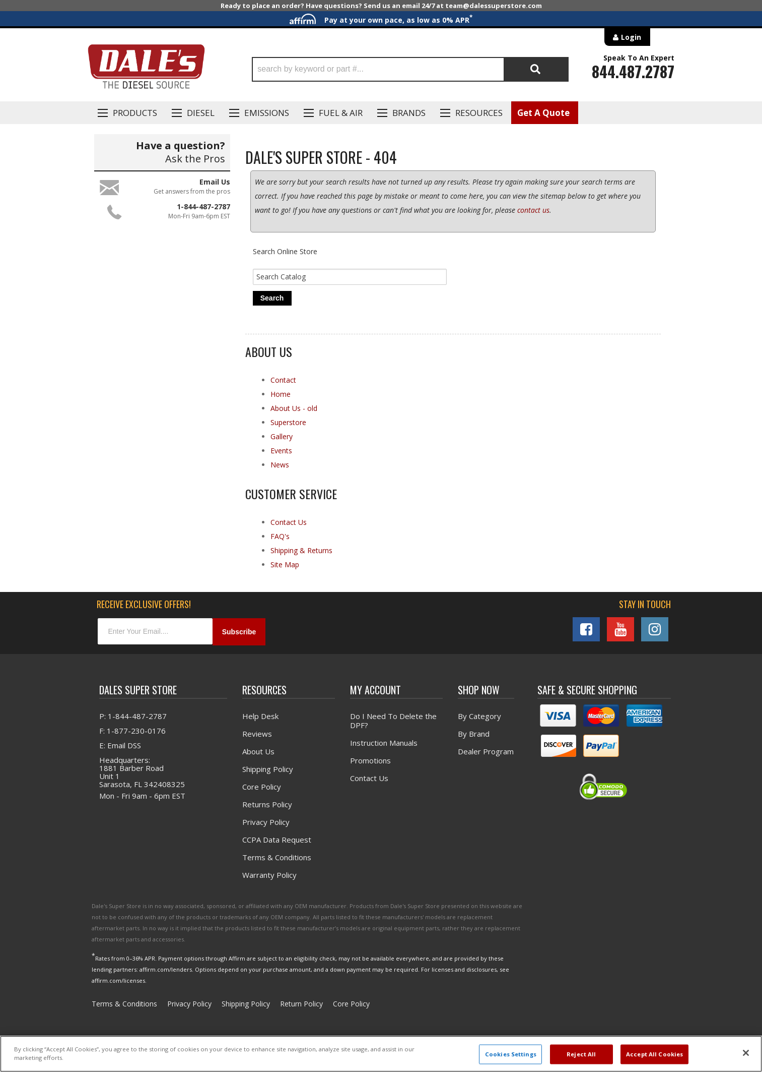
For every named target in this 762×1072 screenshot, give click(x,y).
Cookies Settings (510, 1054)
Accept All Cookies (654, 1054)
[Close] (746, 1053)
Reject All (581, 1054)
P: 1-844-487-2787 (133, 716)
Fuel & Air (341, 112)
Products (135, 112)
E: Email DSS (120, 746)
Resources (479, 112)
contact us (533, 210)
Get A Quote (543, 112)
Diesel (201, 112)
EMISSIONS (266, 112)
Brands (409, 112)
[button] (410, 69)
